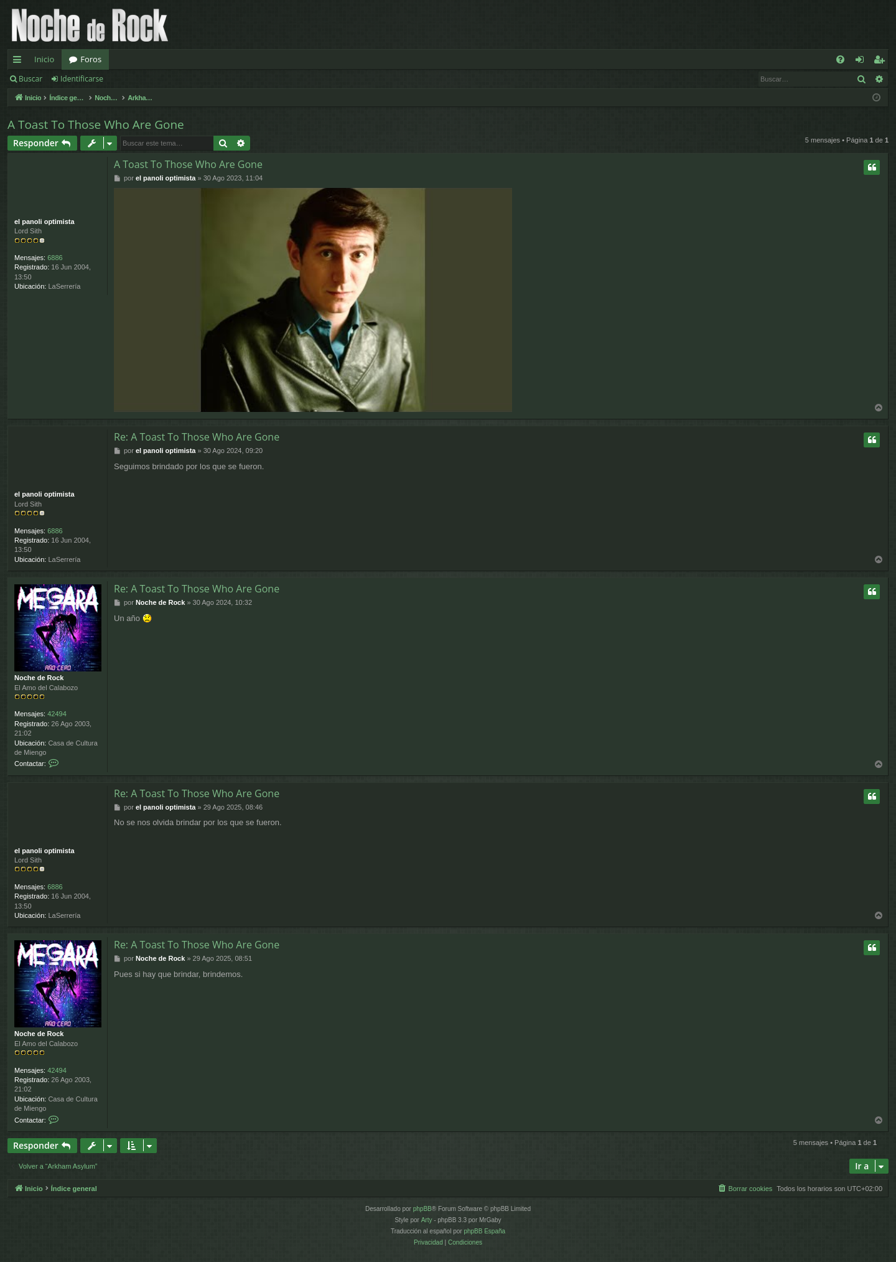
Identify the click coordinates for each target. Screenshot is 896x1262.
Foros (90, 59)
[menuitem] (840, 59)
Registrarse (141, 78)
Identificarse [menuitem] (862, 62)
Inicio (44, 59)
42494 (57, 713)
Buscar (30, 78)
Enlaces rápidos (19, 62)
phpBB (422, 1208)
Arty (426, 1220)
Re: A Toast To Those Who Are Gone (196, 437)
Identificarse (81, 78)
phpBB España (484, 1231)
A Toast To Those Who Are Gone (95, 124)
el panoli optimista (44, 221)
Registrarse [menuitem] (882, 62)
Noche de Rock (38, 677)
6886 (54, 257)
